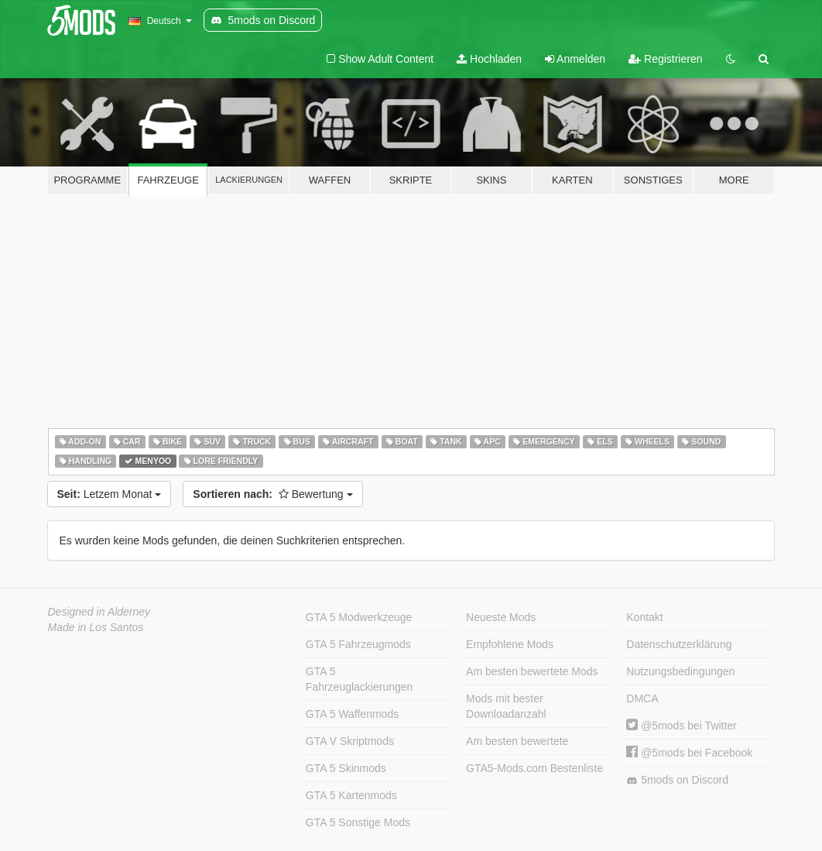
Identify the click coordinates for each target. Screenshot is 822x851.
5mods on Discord (677, 780)
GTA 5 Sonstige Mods (358, 822)
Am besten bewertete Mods (532, 671)
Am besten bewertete (517, 741)
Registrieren (665, 59)
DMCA (642, 698)
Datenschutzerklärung (678, 644)
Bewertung (272, 494)
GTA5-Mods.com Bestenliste (534, 768)
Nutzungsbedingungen (680, 671)
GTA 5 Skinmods (346, 768)
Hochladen (489, 59)
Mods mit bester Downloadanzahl (506, 706)
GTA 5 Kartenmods (351, 795)
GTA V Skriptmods (350, 741)
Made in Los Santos (96, 627)
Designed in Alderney (99, 612)
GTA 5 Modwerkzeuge (359, 617)
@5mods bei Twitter (681, 726)
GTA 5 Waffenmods (352, 714)
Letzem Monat (109, 494)
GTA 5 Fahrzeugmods (358, 644)
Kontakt (644, 617)
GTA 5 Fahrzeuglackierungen (359, 679)
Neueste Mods (501, 617)
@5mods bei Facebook (689, 753)
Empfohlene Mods (509, 644)
